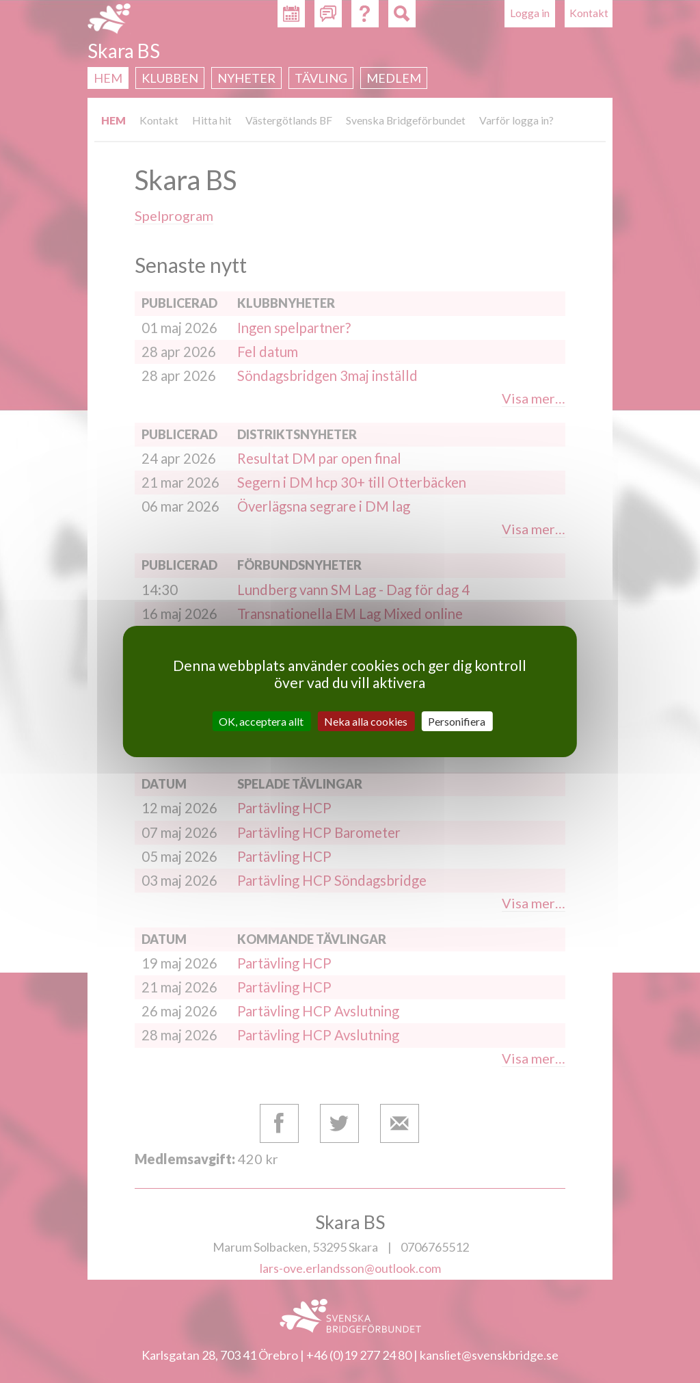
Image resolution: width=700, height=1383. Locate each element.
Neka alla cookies (365, 721)
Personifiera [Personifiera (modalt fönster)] (456, 721)
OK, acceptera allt (261, 721)
